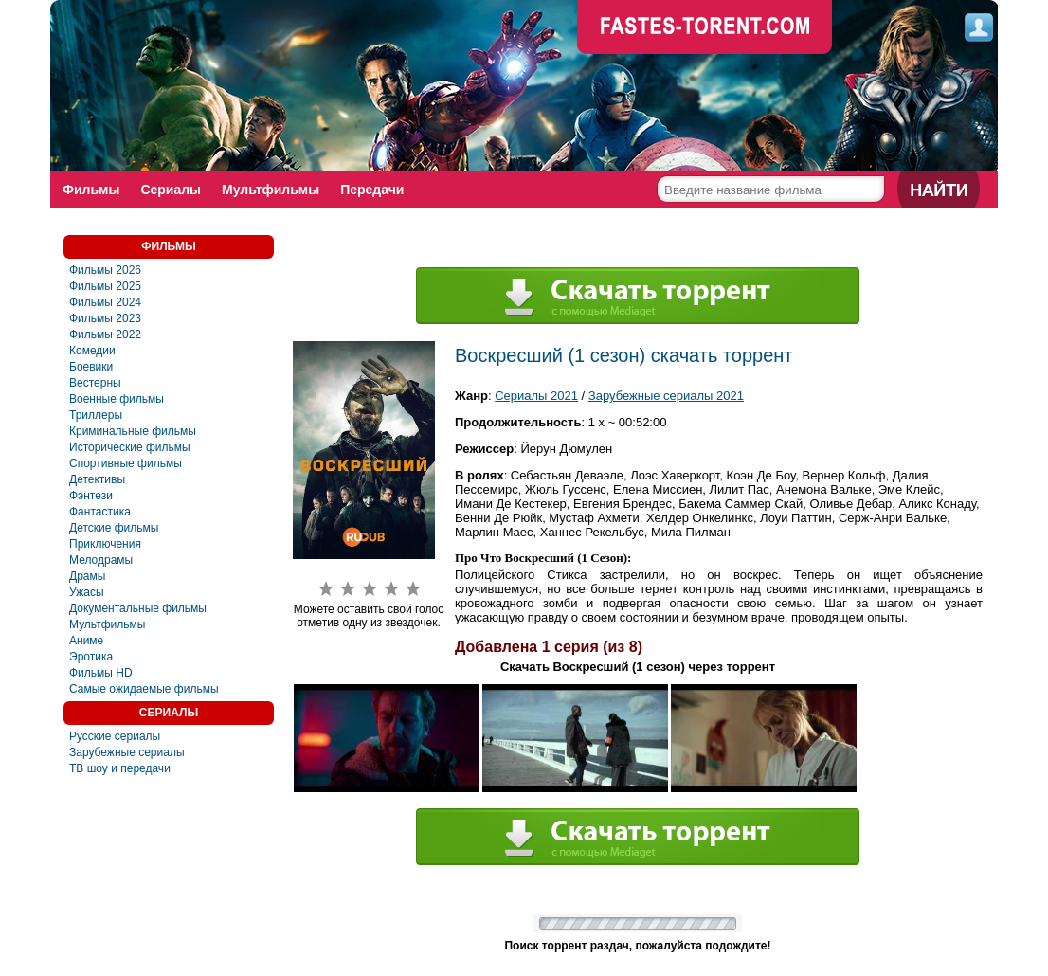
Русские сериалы (114, 736)
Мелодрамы (101, 560)
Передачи (372, 189)
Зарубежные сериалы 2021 (666, 396)
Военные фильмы (116, 399)
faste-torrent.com (705, 28)
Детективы (97, 479)
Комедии (92, 350)
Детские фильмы (113, 527)
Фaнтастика (100, 511)
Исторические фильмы (129, 447)
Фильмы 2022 (105, 334)
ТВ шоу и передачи (120, 768)
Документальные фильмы (138, 608)
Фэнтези (91, 495)
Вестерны (95, 382)
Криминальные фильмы (132, 431)
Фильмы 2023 (105, 318)
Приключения (105, 544)
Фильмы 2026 (105, 270)
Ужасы (86, 592)
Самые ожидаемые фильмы (144, 689)
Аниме (86, 640)
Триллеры (95, 415)
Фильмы (91, 189)
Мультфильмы (270, 189)
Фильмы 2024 (105, 302)
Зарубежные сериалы (127, 752)
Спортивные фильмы (125, 463)
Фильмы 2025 (105, 286)
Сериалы (170, 189)
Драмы (87, 576)
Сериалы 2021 (536, 396)
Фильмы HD (101, 672)
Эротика (91, 656)
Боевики (91, 366)
